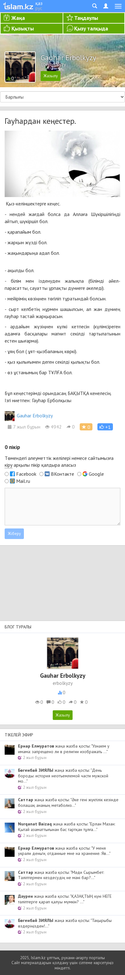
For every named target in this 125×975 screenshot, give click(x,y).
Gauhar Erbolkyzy (29, 415)
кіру (8, 465)
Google (96, 473)
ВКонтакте (62, 473)
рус (38, 8)
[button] (105, 426)
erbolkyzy (63, 683)
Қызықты (22, 28)
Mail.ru (23, 481)
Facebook (26, 473)
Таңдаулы (86, 17)
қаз (38, 3)
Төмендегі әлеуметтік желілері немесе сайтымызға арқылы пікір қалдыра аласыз (59, 462)
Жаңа (18, 17)
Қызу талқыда (91, 28)
